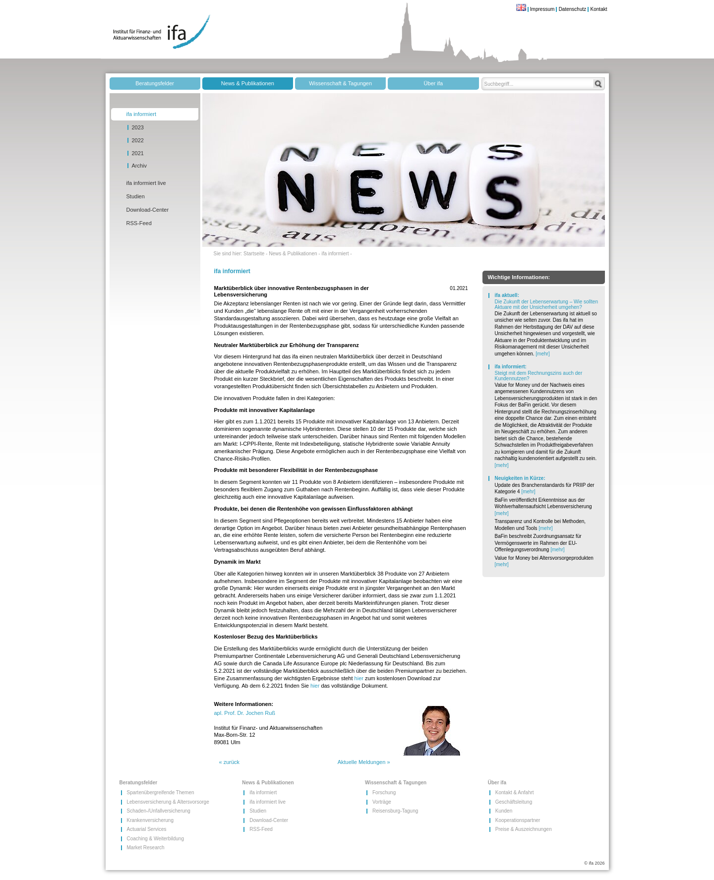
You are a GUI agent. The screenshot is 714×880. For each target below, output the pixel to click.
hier (359, 678)
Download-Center (147, 210)
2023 (138, 127)
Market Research (141, 847)
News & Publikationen (247, 83)
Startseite (253, 253)
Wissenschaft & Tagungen (340, 83)
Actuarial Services (141, 829)
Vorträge (381, 802)
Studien (135, 196)
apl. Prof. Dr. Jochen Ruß (245, 713)
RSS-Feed (139, 223)
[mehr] (542, 353)
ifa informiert (141, 114)
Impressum (542, 9)
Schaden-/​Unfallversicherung (141, 811)
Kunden (503, 811)
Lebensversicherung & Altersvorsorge (141, 802)
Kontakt (599, 9)
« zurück (229, 762)
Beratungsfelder (154, 83)
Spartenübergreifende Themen (141, 792)
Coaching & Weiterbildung (141, 838)
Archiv (139, 166)
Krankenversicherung (141, 820)
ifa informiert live (146, 183)
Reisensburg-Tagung (387, 811)
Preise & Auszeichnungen (510, 829)
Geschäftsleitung (510, 802)
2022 (138, 140)
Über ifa (433, 83)
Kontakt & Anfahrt (510, 792)
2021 (138, 153)
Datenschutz (573, 9)
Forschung (384, 792)
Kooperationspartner (510, 820)
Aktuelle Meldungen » (364, 762)
